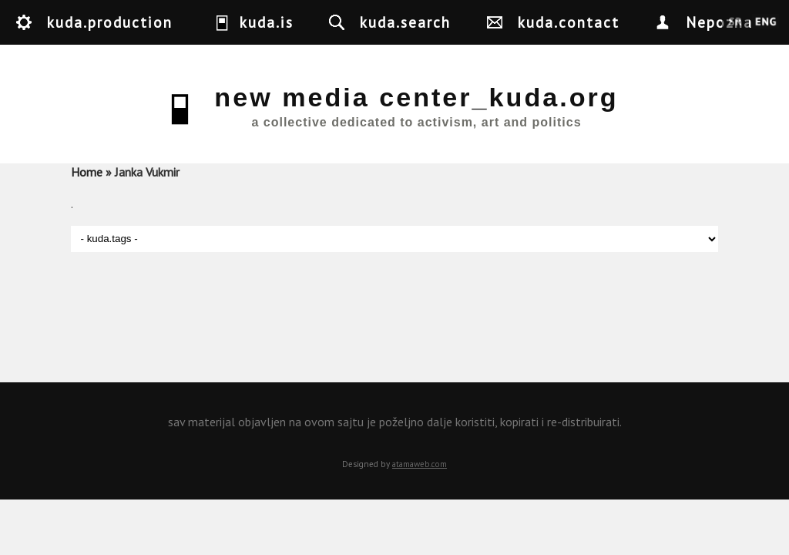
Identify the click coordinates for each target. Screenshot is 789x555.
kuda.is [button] (267, 22)
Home (86, 172)
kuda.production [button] (110, 22)
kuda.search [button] (405, 22)
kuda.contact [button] (568, 22)
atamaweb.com (419, 464)
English (765, 22)
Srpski (735, 22)
